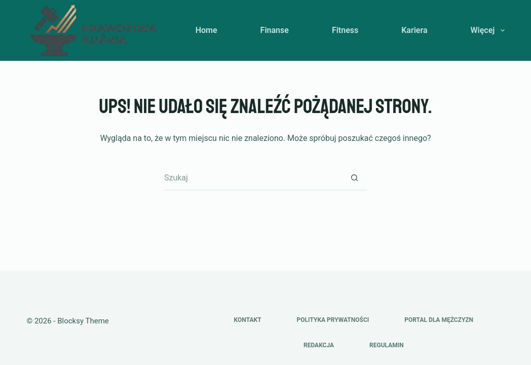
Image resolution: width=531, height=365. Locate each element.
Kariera (414, 30)
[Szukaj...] (253, 178)
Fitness (345, 30)
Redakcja (319, 345)
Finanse (274, 30)
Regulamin (386, 345)
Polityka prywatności (333, 319)
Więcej (488, 30)
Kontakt (247, 319)
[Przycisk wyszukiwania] (354, 178)
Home (206, 30)
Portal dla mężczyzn (438, 319)
